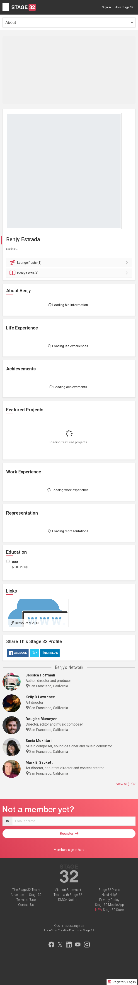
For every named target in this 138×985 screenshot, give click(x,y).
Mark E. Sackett (39, 762)
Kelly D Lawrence (40, 697)
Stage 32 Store (113, 910)
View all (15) (126, 784)
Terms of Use (26, 900)
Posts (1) (70, 262)
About (10, 22)
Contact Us (26, 905)
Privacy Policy (109, 900)
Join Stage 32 (124, 7)
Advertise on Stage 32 (26, 895)
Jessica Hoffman (40, 675)
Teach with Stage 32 (67, 895)
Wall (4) (70, 273)
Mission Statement (67, 890)
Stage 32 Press (109, 890)
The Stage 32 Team (26, 890)
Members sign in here (69, 850)
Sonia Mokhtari (38, 741)
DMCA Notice (67, 900)
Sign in (106, 7)
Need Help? (109, 895)
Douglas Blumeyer (41, 719)
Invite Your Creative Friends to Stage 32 (69, 930)
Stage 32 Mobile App (109, 905)
